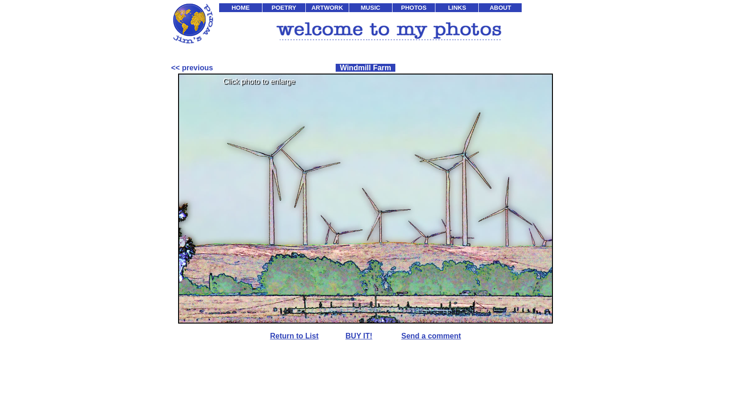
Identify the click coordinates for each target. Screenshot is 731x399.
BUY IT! (358, 336)
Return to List (294, 336)
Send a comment (431, 336)
